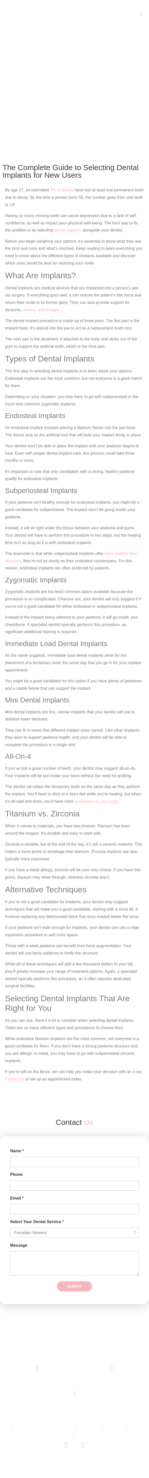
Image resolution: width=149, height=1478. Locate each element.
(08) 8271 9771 (37, 1383)
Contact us (14, 1079)
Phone (16, 1175)
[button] (141, 14)
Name (17, 1151)
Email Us (111, 1383)
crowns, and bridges (41, 310)
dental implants (68, 230)
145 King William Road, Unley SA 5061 (74, 1409)
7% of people (61, 190)
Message (18, 1245)
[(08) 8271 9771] (37, 1368)
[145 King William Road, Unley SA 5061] (74, 1393)
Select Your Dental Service (37, 1222)
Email (17, 1198)
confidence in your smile (96, 801)
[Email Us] (111, 1368)
